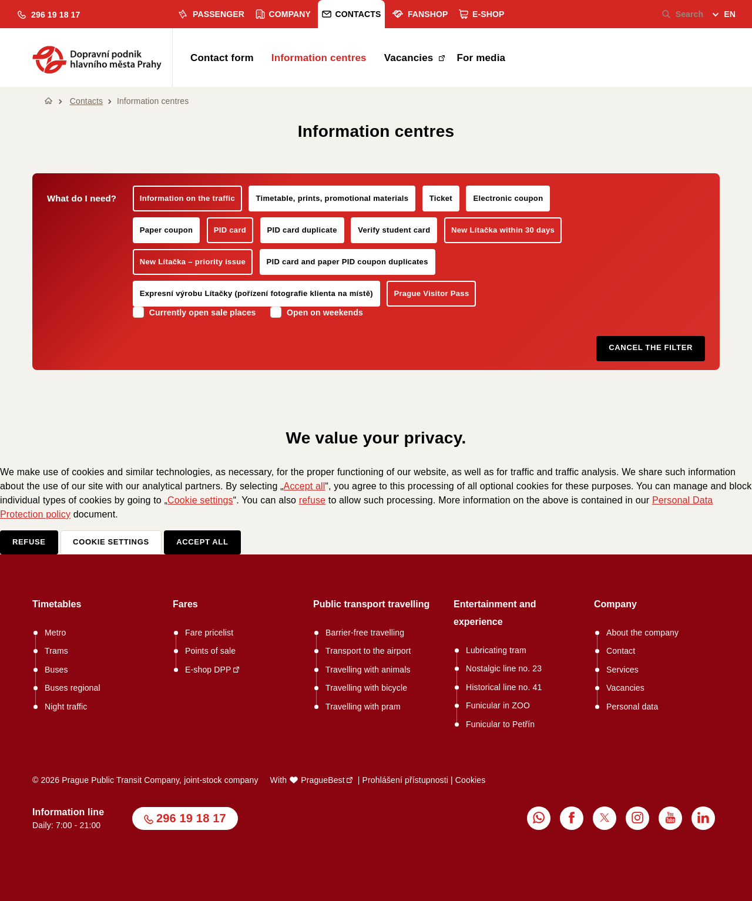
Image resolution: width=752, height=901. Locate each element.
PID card (230, 230)
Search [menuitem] (683, 14)
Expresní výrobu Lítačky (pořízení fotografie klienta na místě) (256, 293)
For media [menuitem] (480, 57)
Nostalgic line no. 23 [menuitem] (504, 668)
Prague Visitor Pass (431, 293)
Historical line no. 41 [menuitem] (504, 687)
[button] (49, 15)
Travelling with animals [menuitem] (368, 669)
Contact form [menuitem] (222, 57)
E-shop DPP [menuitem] (208, 669)
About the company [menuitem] (642, 632)
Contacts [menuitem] (351, 14)
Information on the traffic (187, 198)
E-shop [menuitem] (482, 14)
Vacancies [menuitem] (410, 57)
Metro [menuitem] (55, 632)
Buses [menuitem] (56, 669)
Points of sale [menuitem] (210, 650)
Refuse (29, 541)
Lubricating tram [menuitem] (496, 650)
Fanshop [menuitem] (420, 14)
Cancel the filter (651, 347)
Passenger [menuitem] (210, 14)
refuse (312, 500)
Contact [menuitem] (620, 650)
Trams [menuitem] (56, 650)
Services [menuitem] (622, 669)
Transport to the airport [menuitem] (368, 650)
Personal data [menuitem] (632, 706)
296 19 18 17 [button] (191, 818)
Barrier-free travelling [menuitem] (364, 632)
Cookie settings (200, 500)
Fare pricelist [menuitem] (209, 632)
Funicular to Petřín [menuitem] (500, 724)
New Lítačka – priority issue (193, 261)
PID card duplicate (302, 230)
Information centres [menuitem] (319, 57)
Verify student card (394, 230)
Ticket (440, 198)
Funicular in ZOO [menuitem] (498, 705)
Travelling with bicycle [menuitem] (366, 687)
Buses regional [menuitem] (72, 687)
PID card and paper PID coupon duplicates (347, 261)
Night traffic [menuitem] (66, 706)
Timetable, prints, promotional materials (332, 198)
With (307, 780)
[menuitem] (724, 15)
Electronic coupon (508, 198)
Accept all (304, 486)
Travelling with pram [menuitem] (363, 706)
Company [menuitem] (283, 14)
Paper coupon (166, 230)
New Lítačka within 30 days (503, 230)
